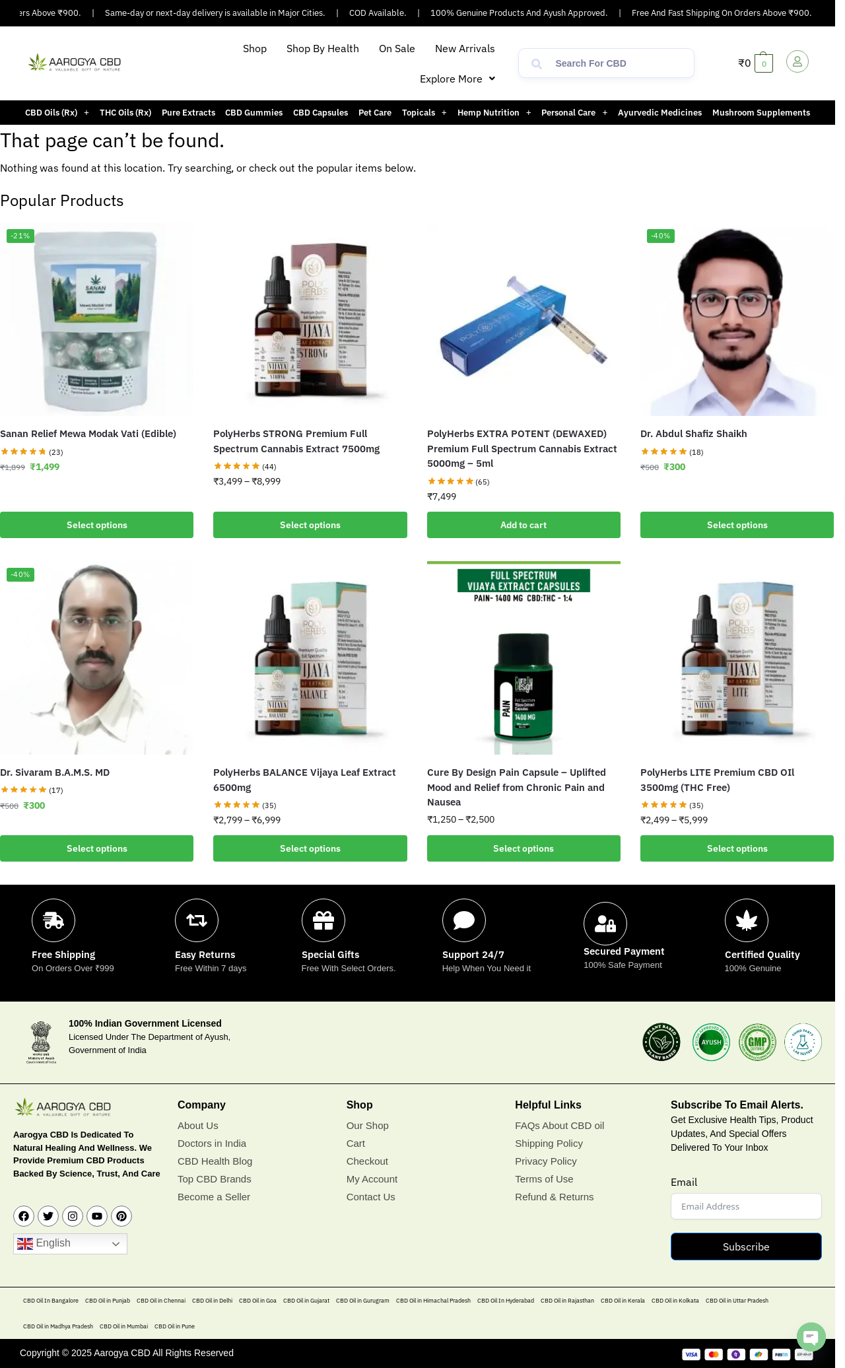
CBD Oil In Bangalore (51, 1300)
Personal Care (574, 112)
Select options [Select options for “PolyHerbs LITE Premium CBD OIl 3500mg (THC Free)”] (737, 848)
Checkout (367, 1161)
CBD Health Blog (215, 1161)
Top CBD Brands (215, 1178)
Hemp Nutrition (494, 112)
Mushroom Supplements (761, 112)
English (44, 1244)
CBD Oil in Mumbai (124, 1326)
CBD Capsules (320, 112)
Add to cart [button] (523, 525)
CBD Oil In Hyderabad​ (505, 1300)
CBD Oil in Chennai (161, 1300)
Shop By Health (323, 48)
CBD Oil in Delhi (212, 1300)
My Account (372, 1178)
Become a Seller (214, 1196)
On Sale (397, 48)
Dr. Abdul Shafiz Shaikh (693, 433)
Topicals (424, 112)
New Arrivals (465, 48)
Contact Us (371, 1196)
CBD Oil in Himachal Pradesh (433, 1300)
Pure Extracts (188, 112)
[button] (457, 78)
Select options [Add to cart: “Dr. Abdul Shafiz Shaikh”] (737, 525)
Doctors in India (212, 1143)
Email (684, 1181)
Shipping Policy (549, 1143)
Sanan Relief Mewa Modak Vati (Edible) (88, 433)
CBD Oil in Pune (174, 1326)
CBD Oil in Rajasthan (567, 1300)
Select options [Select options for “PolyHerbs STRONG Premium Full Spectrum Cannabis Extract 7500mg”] (310, 525)
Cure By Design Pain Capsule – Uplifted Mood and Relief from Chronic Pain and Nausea (516, 787)
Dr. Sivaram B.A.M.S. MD (55, 772)
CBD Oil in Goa (258, 1300)
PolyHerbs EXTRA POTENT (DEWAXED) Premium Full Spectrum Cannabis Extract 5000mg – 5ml (522, 448)
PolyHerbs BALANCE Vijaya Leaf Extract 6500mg (304, 780)
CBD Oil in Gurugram (362, 1300)
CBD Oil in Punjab (107, 1300)
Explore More (457, 78)
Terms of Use (544, 1178)
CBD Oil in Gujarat (306, 1300)
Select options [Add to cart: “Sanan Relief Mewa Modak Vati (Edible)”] (97, 525)
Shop (255, 48)
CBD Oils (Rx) (57, 112)
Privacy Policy (545, 1161)
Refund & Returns (554, 1196)
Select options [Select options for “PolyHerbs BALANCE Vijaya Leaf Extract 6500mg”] (310, 848)
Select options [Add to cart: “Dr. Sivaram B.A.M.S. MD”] (97, 848)
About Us (198, 1125)
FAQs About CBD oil (559, 1125)
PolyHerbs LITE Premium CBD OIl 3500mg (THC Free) (717, 780)
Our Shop (368, 1125)
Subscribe (746, 1246)
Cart (356, 1143)
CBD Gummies (254, 112)
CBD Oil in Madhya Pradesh (58, 1326)
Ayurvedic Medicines (660, 112)
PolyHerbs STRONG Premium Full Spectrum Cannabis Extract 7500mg (296, 441)
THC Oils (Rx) (125, 112)
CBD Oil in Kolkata (675, 1300)
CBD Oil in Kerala (623, 1300)
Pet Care (374, 112)
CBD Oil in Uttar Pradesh (737, 1300)
